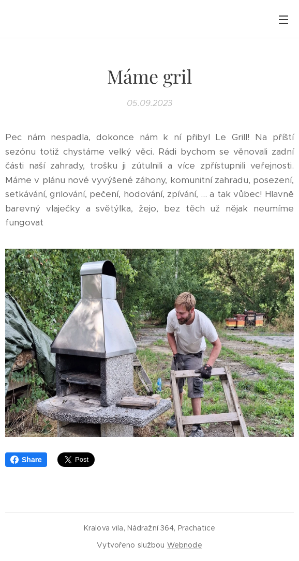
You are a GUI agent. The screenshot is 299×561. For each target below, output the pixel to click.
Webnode (184, 545)
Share (26, 460)
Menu (283, 19)
